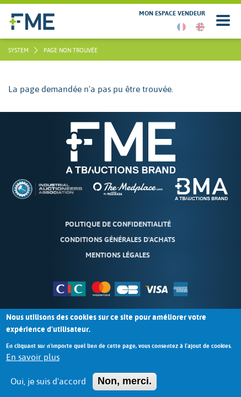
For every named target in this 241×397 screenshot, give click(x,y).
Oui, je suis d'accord (48, 388)
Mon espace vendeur (172, 13)
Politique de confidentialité (118, 224)
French (181, 27)
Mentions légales (117, 255)
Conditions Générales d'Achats (117, 239)
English (200, 27)
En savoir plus (33, 363)
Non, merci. (125, 387)
